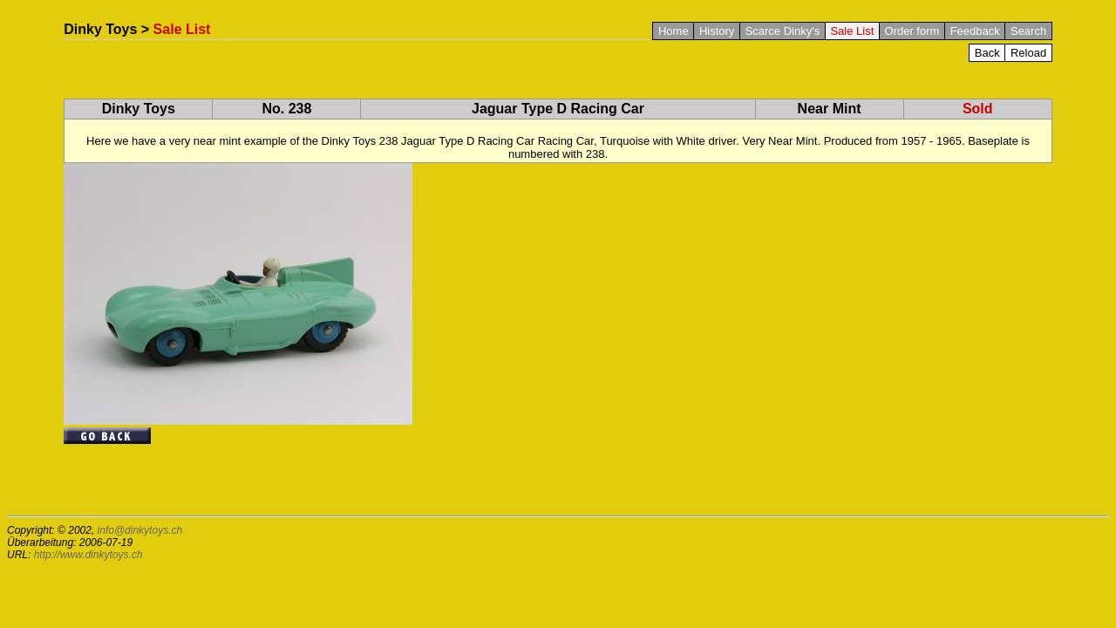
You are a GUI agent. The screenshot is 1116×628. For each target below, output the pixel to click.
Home (673, 31)
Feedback (975, 31)
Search (1028, 31)
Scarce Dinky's (782, 31)
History (716, 31)
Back (987, 52)
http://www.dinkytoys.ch (88, 555)
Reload (1028, 52)
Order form (912, 31)
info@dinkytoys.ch (140, 530)
